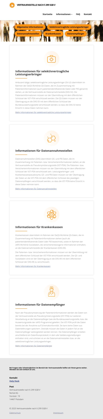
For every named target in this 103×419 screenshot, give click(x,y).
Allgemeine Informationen (30, 27)
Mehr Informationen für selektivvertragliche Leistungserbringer (43, 112)
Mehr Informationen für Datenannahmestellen (36, 188)
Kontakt (88, 14)
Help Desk (14, 381)
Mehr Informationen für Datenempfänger (33, 345)
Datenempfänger (75, 33)
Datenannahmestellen (28, 33)
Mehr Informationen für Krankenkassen (33, 266)
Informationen (64, 14)
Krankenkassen (53, 33)
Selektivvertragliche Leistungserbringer (69, 27)
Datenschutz (15, 412)
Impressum (58, 412)
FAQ (78, 14)
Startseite (47, 14)
